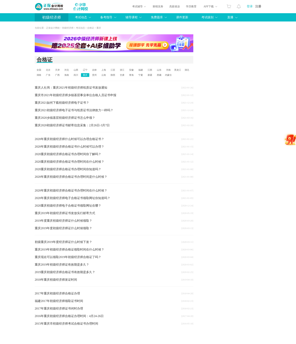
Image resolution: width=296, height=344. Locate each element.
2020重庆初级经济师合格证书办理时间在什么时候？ (69, 161)
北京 (48, 70)
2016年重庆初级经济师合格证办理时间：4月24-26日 (69, 316)
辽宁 (85, 70)
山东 (159, 70)
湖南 (39, 75)
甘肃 (122, 75)
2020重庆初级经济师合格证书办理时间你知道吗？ (68, 169)
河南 (168, 70)
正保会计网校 (53, 28)
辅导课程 (132, 17)
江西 (150, 70)
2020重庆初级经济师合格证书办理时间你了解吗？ (68, 154)
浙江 (122, 70)
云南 (103, 75)
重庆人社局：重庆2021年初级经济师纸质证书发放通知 (71, 87)
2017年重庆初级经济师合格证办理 (57, 293)
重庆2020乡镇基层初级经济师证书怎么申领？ (65, 117)
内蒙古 (168, 75)
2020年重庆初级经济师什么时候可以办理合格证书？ (69, 139)
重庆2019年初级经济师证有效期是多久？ (62, 264)
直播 (230, 17)
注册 (258, 6)
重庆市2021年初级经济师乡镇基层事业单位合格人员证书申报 (75, 95)
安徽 (131, 70)
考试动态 (81, 17)
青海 (131, 75)
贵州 (94, 75)
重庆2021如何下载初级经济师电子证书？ (62, 102)
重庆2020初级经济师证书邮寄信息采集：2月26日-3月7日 (72, 125)
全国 (39, 70)
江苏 (113, 70)
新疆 (150, 75)
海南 (66, 75)
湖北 (187, 70)
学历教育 (191, 6)
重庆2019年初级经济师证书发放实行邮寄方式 (65, 213)
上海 (103, 70)
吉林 (94, 70)
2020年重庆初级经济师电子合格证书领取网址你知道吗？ (72, 198)
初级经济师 (51, 17)
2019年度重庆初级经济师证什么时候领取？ (63, 220)
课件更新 (182, 17)
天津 (57, 70)
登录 (250, 6)
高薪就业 (174, 6)
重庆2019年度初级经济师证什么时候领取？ (63, 228)
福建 (140, 70)
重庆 (98, 28)
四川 (76, 75)
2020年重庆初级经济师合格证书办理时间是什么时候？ (71, 176)
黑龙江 (177, 70)
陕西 (113, 75)
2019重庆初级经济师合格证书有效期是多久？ (65, 272)
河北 (66, 70)
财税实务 (158, 6)
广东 (48, 75)
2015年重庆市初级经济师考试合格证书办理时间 (66, 323)
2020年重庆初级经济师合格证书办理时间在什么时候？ (71, 190)
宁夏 (140, 75)
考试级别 (207, 17)
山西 (76, 70)
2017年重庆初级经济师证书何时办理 (59, 308)
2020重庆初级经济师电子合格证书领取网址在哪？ (68, 205)
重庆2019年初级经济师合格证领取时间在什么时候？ (69, 249)
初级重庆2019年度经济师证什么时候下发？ (63, 242)
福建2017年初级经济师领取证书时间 (59, 301)
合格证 (90, 28)
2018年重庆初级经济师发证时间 (56, 279)
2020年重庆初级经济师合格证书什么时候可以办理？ (69, 146)
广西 (57, 75)
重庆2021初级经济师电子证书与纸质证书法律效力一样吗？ (74, 110)
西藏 (159, 75)
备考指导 (106, 17)
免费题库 (157, 17)
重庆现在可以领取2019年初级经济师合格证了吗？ (68, 257)
